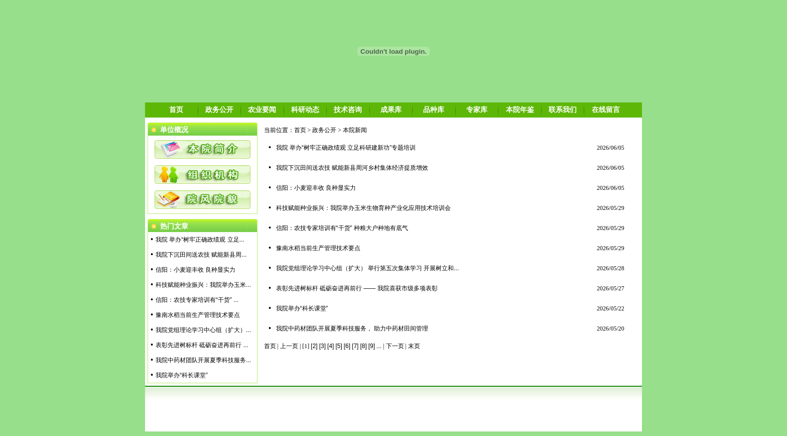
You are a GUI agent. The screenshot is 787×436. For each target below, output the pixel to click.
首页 (176, 109)
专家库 (476, 109)
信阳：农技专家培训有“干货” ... (197, 299)
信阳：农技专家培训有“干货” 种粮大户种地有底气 (342, 228)
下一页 (395, 346)
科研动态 (305, 109)
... (378, 346)
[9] (371, 346)
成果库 (391, 109)
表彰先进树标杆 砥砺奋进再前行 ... (202, 345)
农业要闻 (262, 109)
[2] (314, 346)
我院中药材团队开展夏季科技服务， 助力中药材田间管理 (352, 328)
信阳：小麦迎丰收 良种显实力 (195, 269)
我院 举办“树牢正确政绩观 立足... (200, 239)
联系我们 (563, 109)
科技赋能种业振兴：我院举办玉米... (203, 284)
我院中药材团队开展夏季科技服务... (203, 360)
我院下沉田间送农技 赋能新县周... (201, 254)
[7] (355, 346)
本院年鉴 (520, 109)
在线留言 (606, 109)
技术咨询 (348, 109)
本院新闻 (355, 130)
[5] (338, 346)
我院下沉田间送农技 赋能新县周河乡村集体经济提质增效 (352, 167)
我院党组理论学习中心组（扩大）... (203, 330)
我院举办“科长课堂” (182, 375)
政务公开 (219, 109)
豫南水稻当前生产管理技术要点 (198, 314)
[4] (330, 346)
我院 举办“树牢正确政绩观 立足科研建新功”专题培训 (346, 147)
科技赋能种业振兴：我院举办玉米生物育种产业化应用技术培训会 (363, 207)
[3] (322, 346)
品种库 (433, 109)
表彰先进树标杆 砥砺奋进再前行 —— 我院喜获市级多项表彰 (357, 288)
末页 (414, 346)
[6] (347, 346)
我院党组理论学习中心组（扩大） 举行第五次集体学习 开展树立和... (367, 268)
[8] (363, 346)
